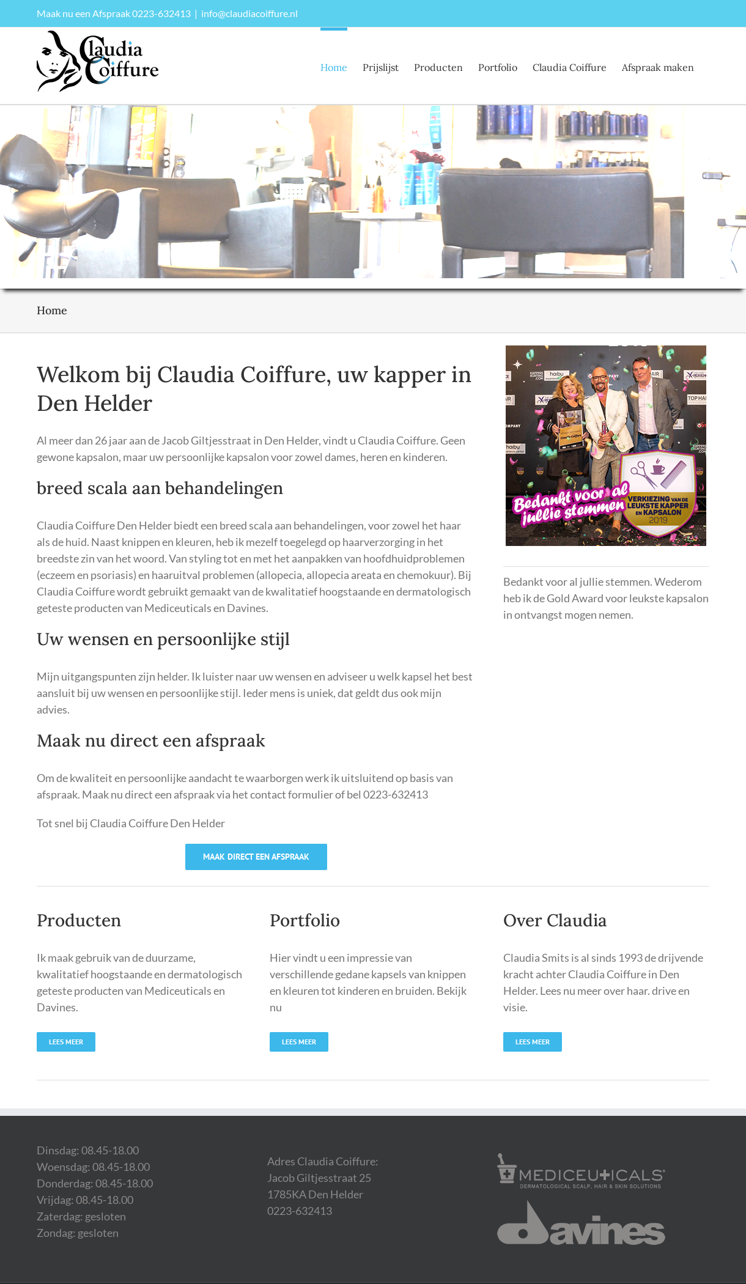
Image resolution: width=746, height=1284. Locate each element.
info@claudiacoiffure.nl (249, 13)
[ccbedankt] (606, 351)
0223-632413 (161, 13)
